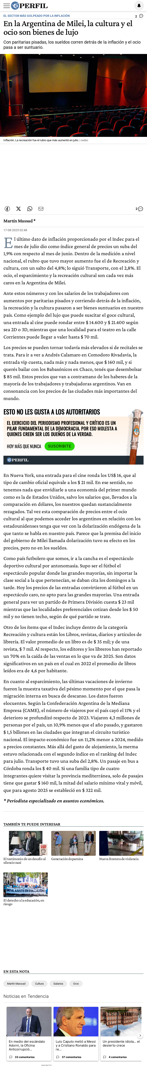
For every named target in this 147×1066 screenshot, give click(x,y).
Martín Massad (16, 983)
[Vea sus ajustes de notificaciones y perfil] (139, 5)
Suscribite (59, 446)
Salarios (58, 983)
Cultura (39, 983)
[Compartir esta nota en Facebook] (7, 209)
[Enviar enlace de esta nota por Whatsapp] (30, 209)
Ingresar (128, 5)
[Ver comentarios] (139, 16)
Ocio (76, 983)
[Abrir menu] (6, 5)
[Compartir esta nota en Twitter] (18, 209)
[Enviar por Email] (41, 209)
